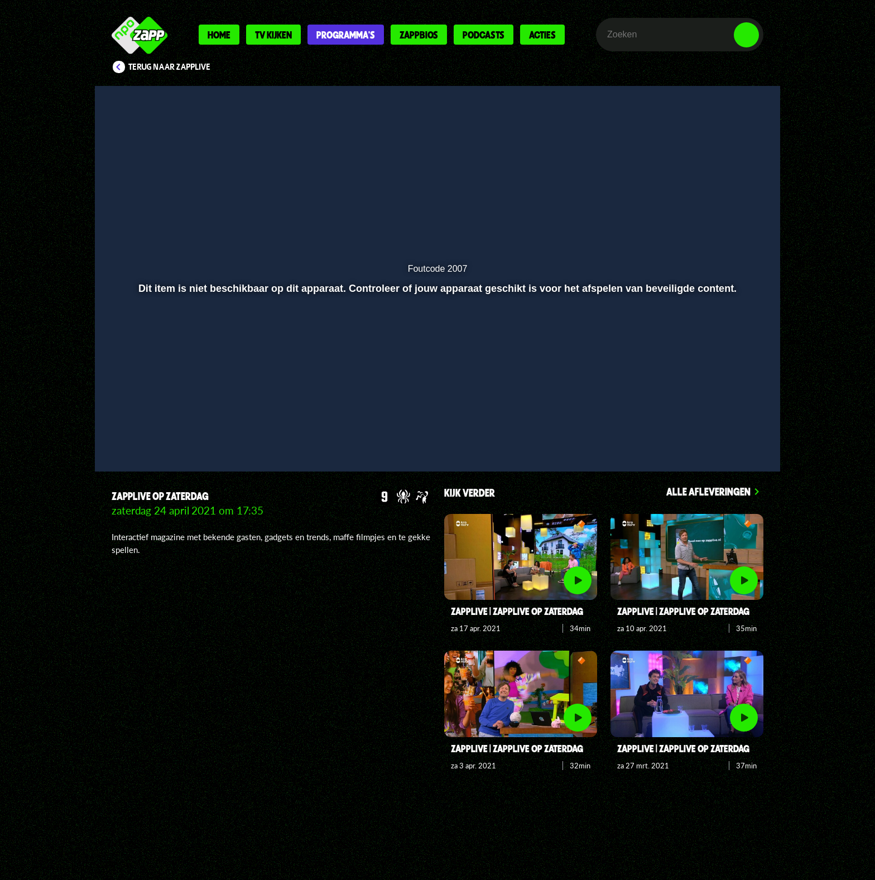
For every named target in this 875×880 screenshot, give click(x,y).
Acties (542, 34)
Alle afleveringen (708, 491)
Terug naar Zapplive (169, 67)
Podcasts (483, 34)
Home (219, 34)
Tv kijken (273, 34)
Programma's (345, 34)
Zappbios (419, 34)
